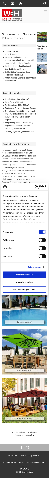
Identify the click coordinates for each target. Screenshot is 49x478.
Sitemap (36, 455)
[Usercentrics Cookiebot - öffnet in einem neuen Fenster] (35, 187)
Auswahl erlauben (24, 282)
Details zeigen (34, 267)
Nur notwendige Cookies (24, 289)
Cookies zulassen (24, 275)
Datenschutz (25, 455)
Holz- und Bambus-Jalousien (25, 432)
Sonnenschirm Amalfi (23, 435)
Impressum (12, 455)
